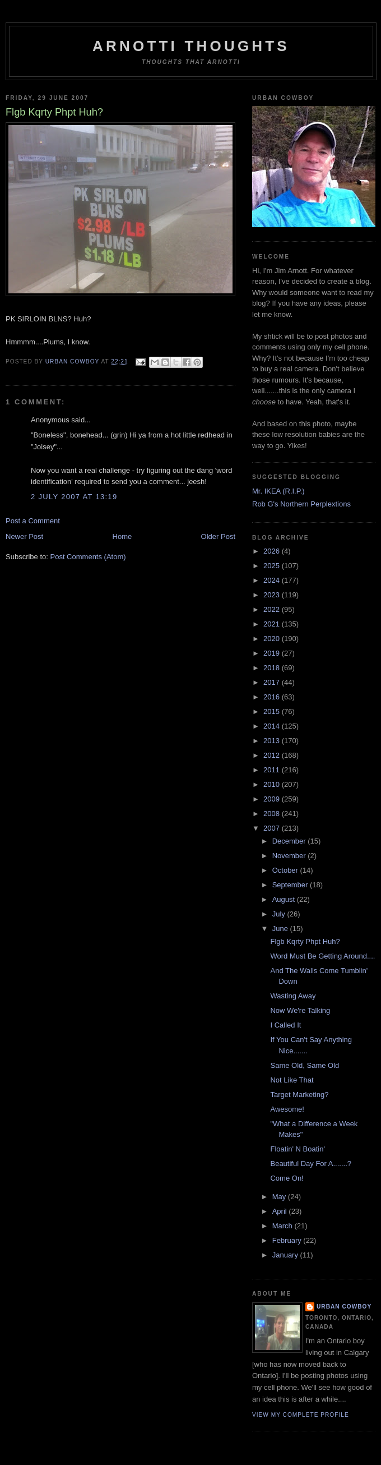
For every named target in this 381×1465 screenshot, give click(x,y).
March (283, 1226)
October (286, 870)
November (290, 855)
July (279, 914)
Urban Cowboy (344, 1306)
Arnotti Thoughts (191, 46)
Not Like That (291, 1080)
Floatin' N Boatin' (297, 1149)
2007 (272, 828)
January (286, 1255)
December (290, 841)
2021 (272, 624)
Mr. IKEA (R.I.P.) (278, 491)
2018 (272, 668)
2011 (272, 770)
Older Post (218, 536)
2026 (272, 551)
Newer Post (24, 536)
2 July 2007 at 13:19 (74, 496)
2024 (272, 580)
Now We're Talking (300, 1010)
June (281, 928)
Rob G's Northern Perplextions (301, 504)
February (288, 1240)
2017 (272, 682)
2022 (272, 609)
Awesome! (287, 1109)
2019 (272, 653)
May (280, 1196)
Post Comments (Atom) (88, 556)
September (291, 885)
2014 (272, 726)
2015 (272, 711)
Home (122, 536)
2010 (272, 784)
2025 (272, 565)
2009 (272, 799)
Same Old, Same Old (304, 1065)
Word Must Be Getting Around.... (322, 956)
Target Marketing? (299, 1094)
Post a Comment (33, 521)
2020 (272, 638)
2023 (272, 595)
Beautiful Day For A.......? (310, 1163)
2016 (272, 697)
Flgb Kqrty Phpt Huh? (305, 941)
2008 (272, 813)
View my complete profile (300, 1415)
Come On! (286, 1178)
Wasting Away (292, 996)
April (280, 1211)
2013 (272, 740)
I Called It (285, 1025)
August (284, 899)
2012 (272, 755)
